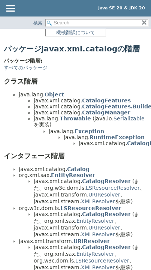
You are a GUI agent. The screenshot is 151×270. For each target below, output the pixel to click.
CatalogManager (106, 113)
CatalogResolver (106, 181)
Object (54, 95)
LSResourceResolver (113, 188)
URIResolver (104, 195)
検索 (37, 23)
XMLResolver (98, 201)
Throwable (75, 119)
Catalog (78, 169)
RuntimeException (117, 137)
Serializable (129, 119)
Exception (89, 131)
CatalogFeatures (106, 101)
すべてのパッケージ (26, 67)
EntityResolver (73, 175)
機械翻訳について (75, 32)
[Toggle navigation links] (10, 9)
